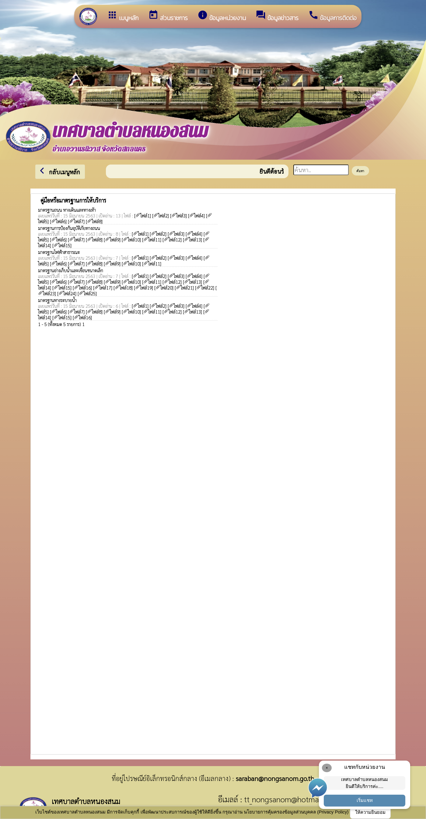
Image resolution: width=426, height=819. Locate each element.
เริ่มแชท (365, 800)
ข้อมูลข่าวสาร (277, 16)
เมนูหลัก (122, 16)
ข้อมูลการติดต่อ (332, 16)
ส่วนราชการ (168, 16)
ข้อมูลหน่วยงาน (221, 16)
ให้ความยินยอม (370, 812)
